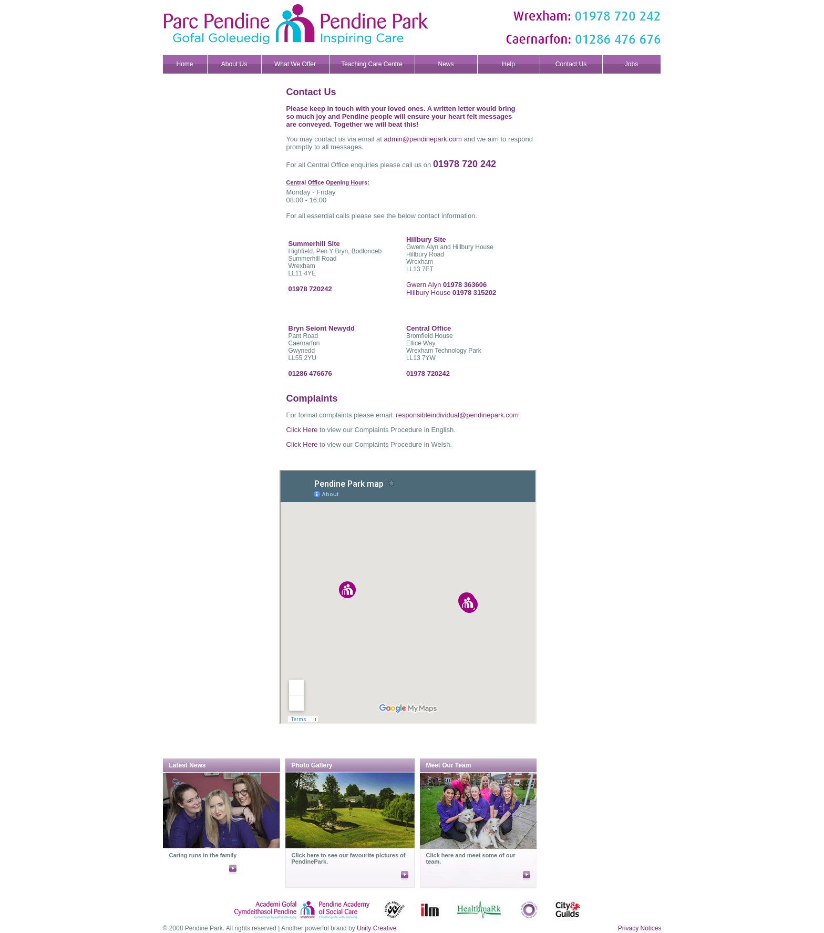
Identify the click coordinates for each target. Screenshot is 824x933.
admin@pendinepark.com (422, 139)
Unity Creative (376, 928)
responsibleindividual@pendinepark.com (457, 415)
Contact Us (570, 64)
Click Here (302, 430)
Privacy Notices (640, 928)
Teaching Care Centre (372, 64)
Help (508, 64)
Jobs (631, 64)
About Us (234, 64)
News (446, 64)
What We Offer (295, 64)
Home (184, 64)
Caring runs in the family (203, 855)
